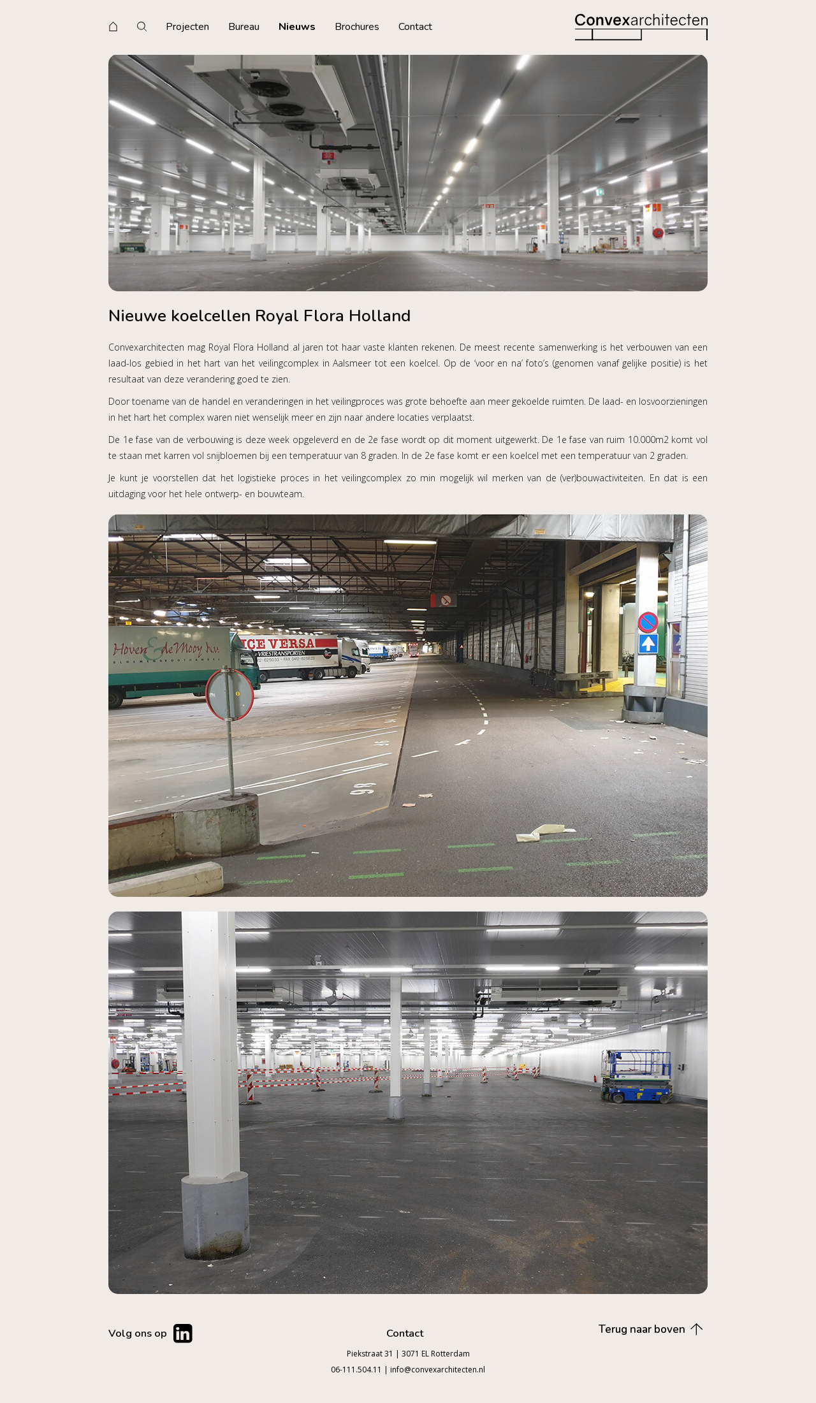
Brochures (357, 27)
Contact (415, 27)
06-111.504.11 (356, 1369)
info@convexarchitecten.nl (437, 1369)
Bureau (243, 27)
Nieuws (297, 27)
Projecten (187, 27)
